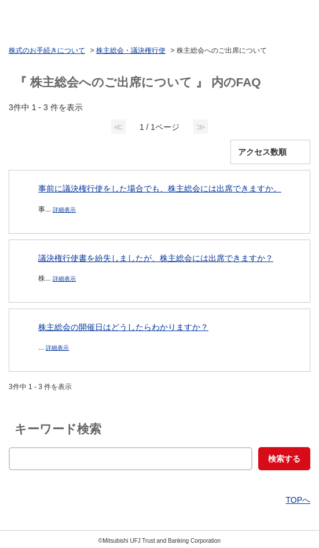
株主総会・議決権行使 (131, 50)
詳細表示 (64, 209)
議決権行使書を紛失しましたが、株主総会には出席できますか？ (155, 258)
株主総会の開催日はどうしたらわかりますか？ (123, 327)
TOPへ (297, 500)
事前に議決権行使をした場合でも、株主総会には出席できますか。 (159, 188)
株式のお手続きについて (47, 50)
